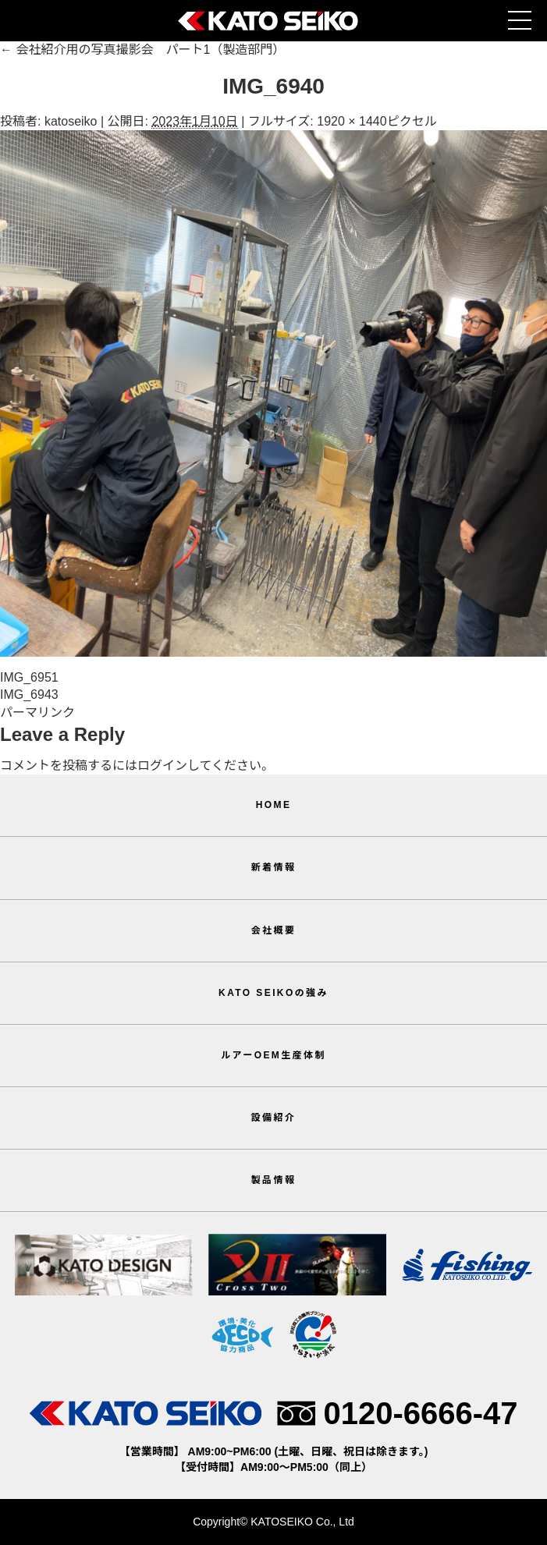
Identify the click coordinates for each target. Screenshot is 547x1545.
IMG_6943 (29, 694)
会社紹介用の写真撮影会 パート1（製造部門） (142, 49)
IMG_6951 (29, 677)
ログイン (162, 765)
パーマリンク (37, 712)
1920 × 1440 (351, 121)
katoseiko (71, 121)
